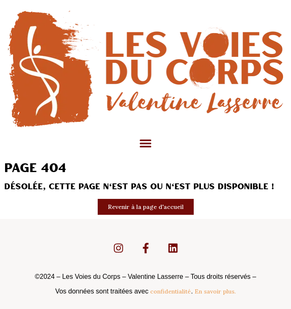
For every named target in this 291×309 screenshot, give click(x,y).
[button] (145, 143)
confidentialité (170, 291)
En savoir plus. (215, 291)
